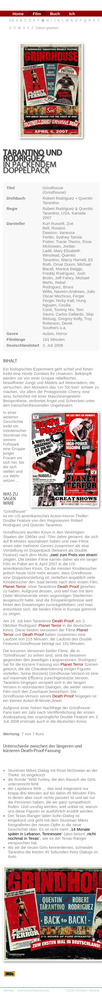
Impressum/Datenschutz (33, 990)
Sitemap (8, 990)
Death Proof (68, 586)
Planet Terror (14, 586)
